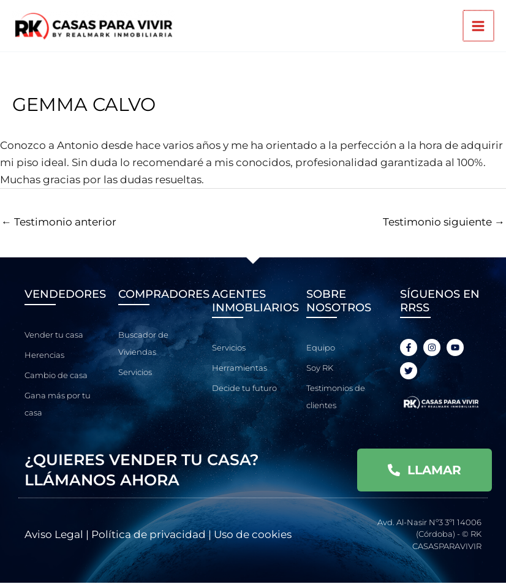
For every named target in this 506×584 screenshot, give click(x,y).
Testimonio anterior (58, 223)
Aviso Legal (54, 535)
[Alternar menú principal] (479, 27)
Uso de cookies (253, 535)
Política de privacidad (148, 535)
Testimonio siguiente (444, 223)
